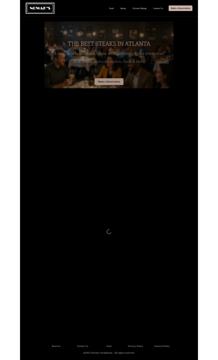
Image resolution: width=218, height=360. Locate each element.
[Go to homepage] (40, 8)
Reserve (56, 346)
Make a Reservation (180, 8)
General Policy (162, 346)
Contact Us (158, 8)
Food (111, 8)
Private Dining (140, 8)
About (123, 8)
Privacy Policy (135, 346)
